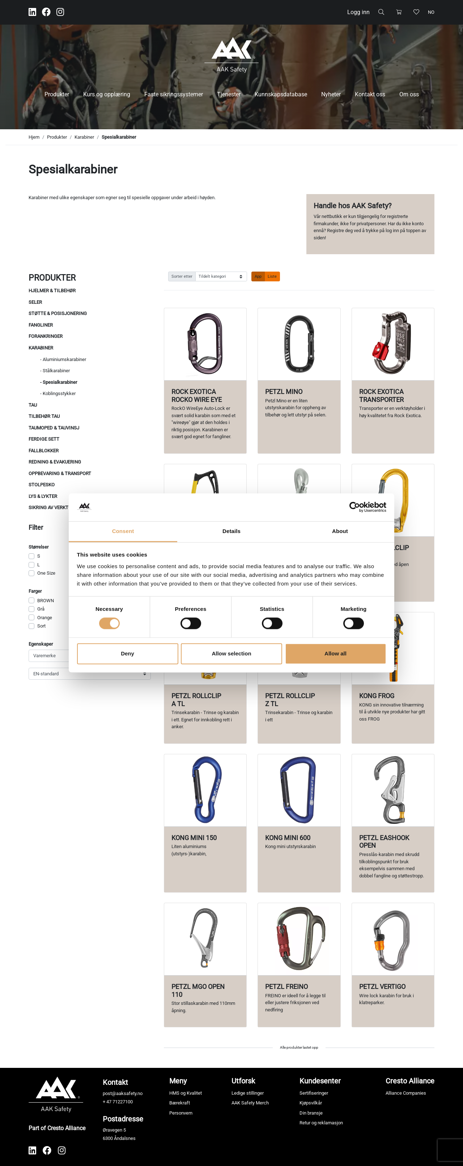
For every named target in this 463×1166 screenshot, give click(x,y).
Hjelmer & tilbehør (52, 290)
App (258, 276)
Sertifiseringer (314, 1093)
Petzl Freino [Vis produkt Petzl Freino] (286, 986)
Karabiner (84, 137)
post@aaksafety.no (123, 1093)
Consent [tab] (123, 531)
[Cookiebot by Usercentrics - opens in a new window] (354, 507)
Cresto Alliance (410, 1081)
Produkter (56, 94)
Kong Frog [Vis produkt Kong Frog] (376, 696)
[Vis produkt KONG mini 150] (205, 790)
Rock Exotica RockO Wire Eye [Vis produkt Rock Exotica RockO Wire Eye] (196, 395)
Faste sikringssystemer (173, 94)
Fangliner (41, 325)
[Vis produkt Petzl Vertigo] (393, 939)
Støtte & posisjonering (58, 313)
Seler (35, 302)
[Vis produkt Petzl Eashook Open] (393, 790)
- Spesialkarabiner (58, 382)
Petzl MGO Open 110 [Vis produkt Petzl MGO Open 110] (198, 990)
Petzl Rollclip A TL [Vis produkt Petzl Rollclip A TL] (196, 700)
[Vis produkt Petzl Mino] (299, 344)
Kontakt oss (370, 94)
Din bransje (311, 1113)
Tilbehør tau (44, 416)
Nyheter (331, 94)
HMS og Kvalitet (185, 1093)
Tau (33, 405)
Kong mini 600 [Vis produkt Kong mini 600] (287, 838)
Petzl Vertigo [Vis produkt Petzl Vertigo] (382, 986)
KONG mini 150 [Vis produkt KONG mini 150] (194, 838)
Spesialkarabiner (119, 137)
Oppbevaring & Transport (60, 473)
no (431, 12)
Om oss (409, 94)
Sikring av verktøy (52, 507)
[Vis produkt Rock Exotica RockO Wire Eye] (205, 344)
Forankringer (46, 336)
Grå (40, 609)
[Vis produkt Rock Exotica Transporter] (393, 344)
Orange (44, 617)
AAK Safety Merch (250, 1103)
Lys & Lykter (43, 496)
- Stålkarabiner (55, 370)
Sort (41, 626)
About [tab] (340, 531)
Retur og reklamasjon (321, 1122)
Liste (272, 276)
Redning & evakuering (55, 462)
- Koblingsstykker (58, 393)
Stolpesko (42, 484)
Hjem (34, 137)
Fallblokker (44, 450)
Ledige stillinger (248, 1093)
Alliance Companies (406, 1093)
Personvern (180, 1113)
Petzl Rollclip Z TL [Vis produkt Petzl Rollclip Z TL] (290, 700)
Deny (127, 653)
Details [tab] (231, 531)
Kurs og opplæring (106, 94)
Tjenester (229, 94)
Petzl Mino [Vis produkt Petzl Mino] (283, 391)
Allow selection (231, 653)
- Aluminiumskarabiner (63, 359)
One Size (46, 573)
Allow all (335, 653)
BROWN (45, 600)
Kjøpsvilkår (311, 1103)
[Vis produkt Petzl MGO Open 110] (205, 939)
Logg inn (358, 12)
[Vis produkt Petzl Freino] (299, 939)
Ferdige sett (44, 439)
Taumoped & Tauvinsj (54, 428)
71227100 (122, 1101)
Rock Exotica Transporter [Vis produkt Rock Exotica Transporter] (381, 395)
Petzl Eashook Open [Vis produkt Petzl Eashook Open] (384, 842)
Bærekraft (179, 1103)
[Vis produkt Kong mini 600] (299, 790)
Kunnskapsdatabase (281, 94)
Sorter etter (181, 276)
